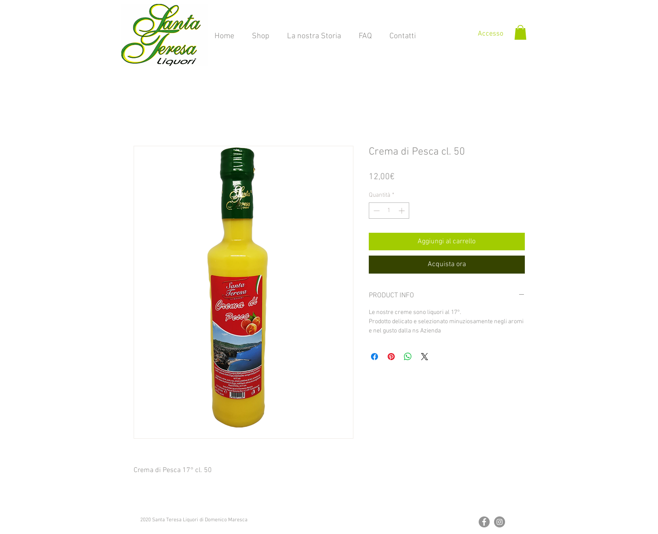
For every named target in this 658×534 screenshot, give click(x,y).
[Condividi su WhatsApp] (408, 356)
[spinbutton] (389, 210)
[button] (520, 32)
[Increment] (402, 210)
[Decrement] (375, 210)
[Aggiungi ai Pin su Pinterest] (391, 356)
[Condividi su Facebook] (374, 356)
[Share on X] (424, 356)
